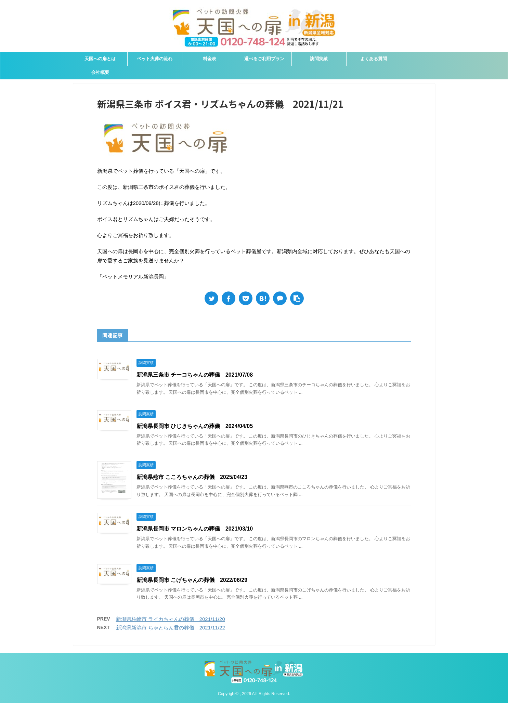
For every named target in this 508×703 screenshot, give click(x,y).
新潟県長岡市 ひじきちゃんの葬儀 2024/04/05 (194, 426)
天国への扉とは (100, 58)
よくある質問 (373, 58)
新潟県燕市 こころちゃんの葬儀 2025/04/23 (192, 477)
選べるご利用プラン (264, 58)
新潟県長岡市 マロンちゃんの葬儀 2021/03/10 (194, 529)
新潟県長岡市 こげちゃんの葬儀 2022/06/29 (192, 580)
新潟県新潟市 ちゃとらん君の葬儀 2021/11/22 (170, 627)
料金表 (209, 58)
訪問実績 (319, 58)
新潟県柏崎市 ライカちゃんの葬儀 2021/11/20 (170, 619)
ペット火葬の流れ (154, 58)
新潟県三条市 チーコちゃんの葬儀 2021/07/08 (194, 375)
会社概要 (100, 72)
